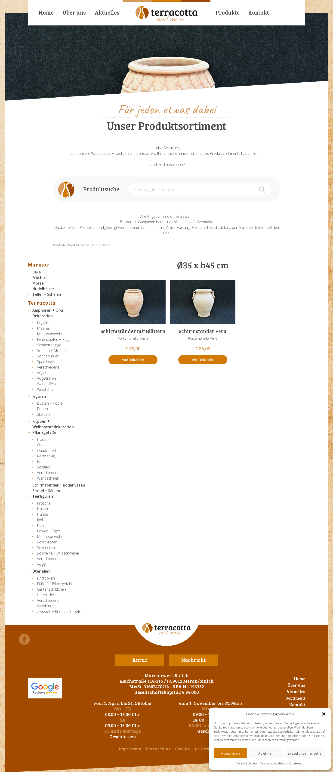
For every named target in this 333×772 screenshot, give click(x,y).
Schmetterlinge (49, 344)
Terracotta (42, 302)
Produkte (228, 12)
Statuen (43, 414)
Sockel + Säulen (46, 490)
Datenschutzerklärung (273, 763)
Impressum (296, 763)
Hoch (41, 439)
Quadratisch (47, 450)
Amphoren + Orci (47, 310)
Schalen (43, 467)
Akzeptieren (230, 753)
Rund (41, 461)
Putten (42, 408)
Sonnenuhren (48, 356)
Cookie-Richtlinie (246, 763)
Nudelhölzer (43, 288)
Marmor (38, 264)
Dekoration (42, 315)
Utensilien (41, 571)
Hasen (42, 508)
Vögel (41, 372)
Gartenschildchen (51, 589)
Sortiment (295, 698)
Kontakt (258, 12)
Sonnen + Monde (51, 350)
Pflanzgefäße (44, 432)
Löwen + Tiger (48, 530)
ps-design (204, 748)
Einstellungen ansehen (305, 753)
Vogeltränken (48, 378)
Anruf (139, 659)
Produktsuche (101, 189)
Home (46, 12)
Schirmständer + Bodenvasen (58, 485)
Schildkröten (47, 542)
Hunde (42, 514)
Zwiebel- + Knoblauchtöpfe (59, 611)
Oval (40, 444)
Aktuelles (107, 12)
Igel (40, 519)
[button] (323, 714)
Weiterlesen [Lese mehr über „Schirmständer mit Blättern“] (133, 359)
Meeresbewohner (52, 333)
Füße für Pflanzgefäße (55, 583)
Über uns (74, 12)
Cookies (182, 748)
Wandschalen (48, 478)
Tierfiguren (42, 496)
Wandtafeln (46, 383)
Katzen (43, 525)
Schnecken (46, 547)
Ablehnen (266, 753)
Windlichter (46, 389)
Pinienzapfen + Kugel (54, 339)
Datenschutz (158, 748)
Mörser (38, 283)
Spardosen (46, 361)
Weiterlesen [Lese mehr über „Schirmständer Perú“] (203, 359)
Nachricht (193, 659)
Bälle (36, 272)
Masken (43, 328)
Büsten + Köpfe (50, 403)
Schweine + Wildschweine (58, 553)
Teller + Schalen (46, 294)
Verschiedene (48, 367)
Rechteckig (46, 456)
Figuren (39, 396)
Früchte (39, 277)
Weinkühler (46, 605)
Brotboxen (46, 578)
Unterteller (45, 594)
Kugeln (42, 322)
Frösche (44, 503)
